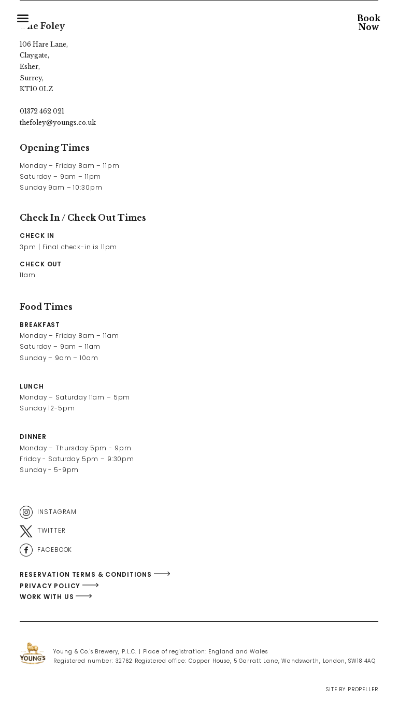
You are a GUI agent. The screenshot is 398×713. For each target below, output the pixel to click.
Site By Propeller (352, 689)
